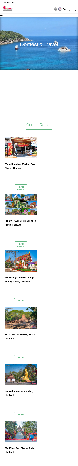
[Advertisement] (39, 95)
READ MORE (20, 188)
